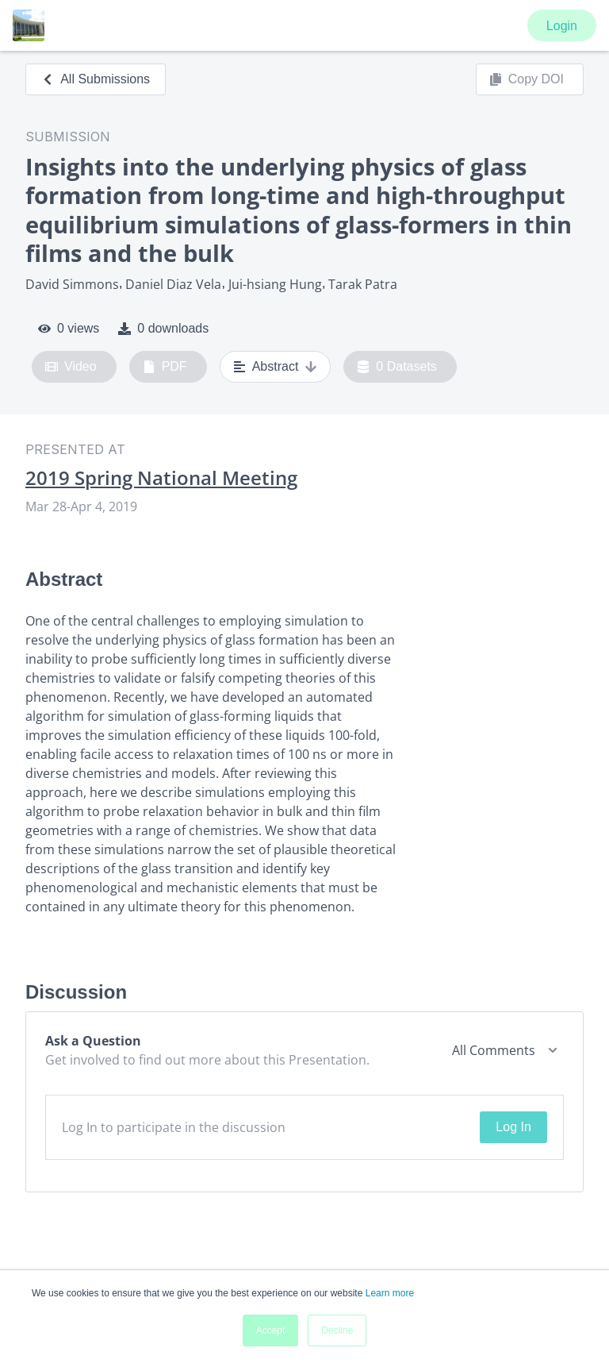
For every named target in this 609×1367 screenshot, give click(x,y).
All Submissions (95, 79)
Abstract (275, 367)
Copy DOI (526, 79)
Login (561, 26)
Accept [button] (270, 1330)
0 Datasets (397, 367)
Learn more (390, 1293)
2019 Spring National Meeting (161, 478)
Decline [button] (337, 1330)
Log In (513, 1127)
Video (71, 367)
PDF (165, 367)
